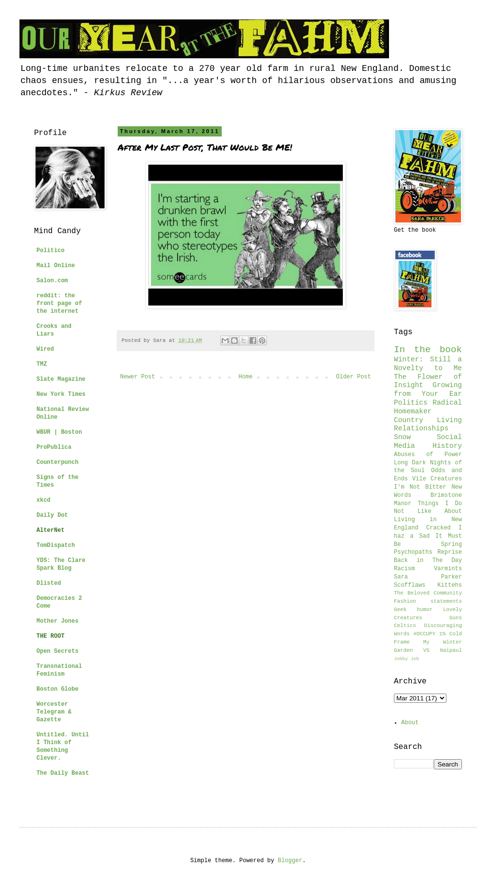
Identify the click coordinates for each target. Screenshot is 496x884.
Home (246, 377)
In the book (428, 349)
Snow (402, 437)
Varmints (448, 568)
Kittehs (450, 585)
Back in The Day (428, 560)
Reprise (450, 552)
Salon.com (52, 280)
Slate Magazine (61, 379)
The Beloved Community (428, 593)
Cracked (438, 528)
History (447, 446)
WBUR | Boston (59, 432)
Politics (410, 403)
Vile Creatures (437, 479)
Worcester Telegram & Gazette (53, 712)
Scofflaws (409, 585)
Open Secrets (57, 651)
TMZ (41, 364)
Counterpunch (57, 462)
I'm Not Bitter (420, 487)
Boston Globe (57, 689)
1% (442, 634)
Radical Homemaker (428, 407)
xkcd (43, 500)
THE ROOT (50, 636)
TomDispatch (55, 545)
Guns (455, 618)
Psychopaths (413, 552)
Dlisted (48, 583)
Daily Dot (52, 515)
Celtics (405, 626)
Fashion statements (428, 601)
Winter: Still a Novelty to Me (428, 364)
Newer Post (137, 377)
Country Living (428, 420)
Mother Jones (57, 621)
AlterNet (50, 530)
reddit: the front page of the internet (59, 303)
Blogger (290, 860)
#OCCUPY (424, 634)
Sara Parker (428, 577)
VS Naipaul (442, 650)
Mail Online (55, 265)
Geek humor (413, 609)
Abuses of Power (428, 454)
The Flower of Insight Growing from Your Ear (428, 385)
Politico (50, 250)
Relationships (421, 428)
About (410, 722)
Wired (45, 349)
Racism (404, 568)
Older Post (353, 377)
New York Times (61, 394)
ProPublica (53, 447)
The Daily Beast (62, 773)
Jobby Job (406, 659)
